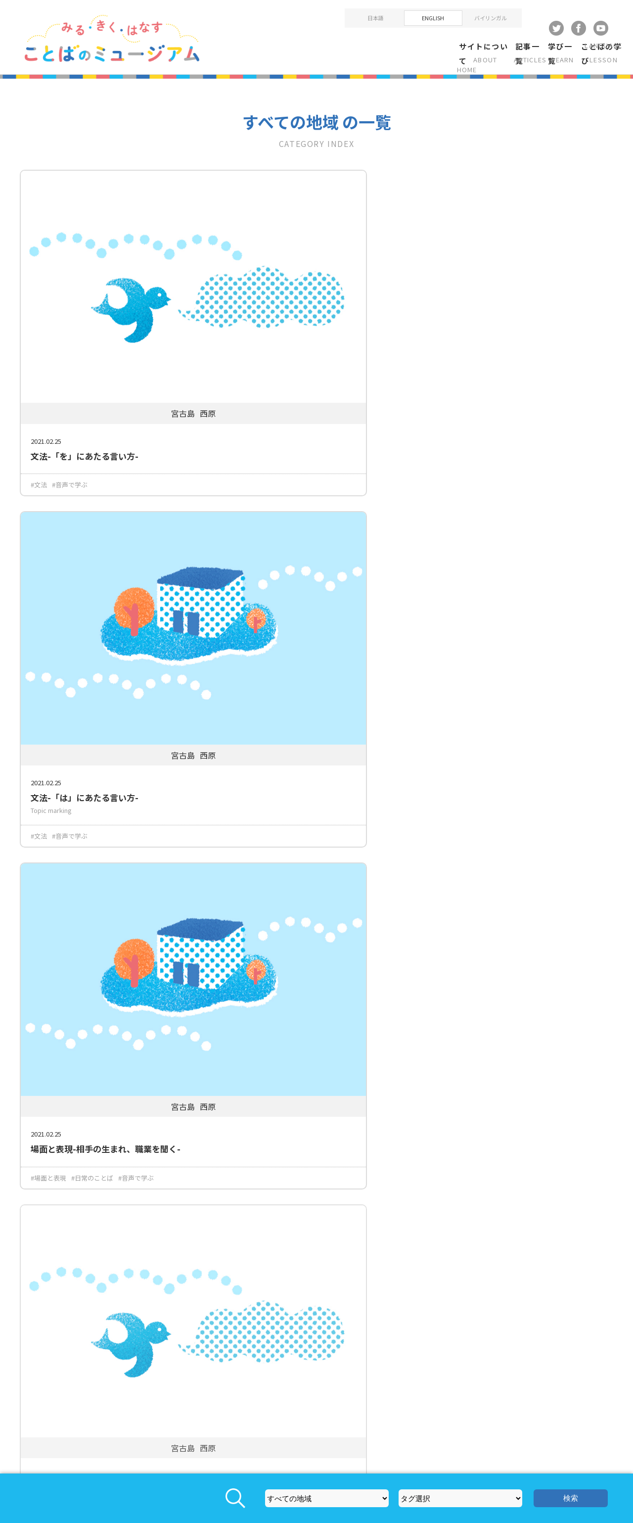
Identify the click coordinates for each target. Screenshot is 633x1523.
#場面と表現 (454, 395)
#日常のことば (498, 395)
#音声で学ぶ (70, 395)
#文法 (39, 395)
